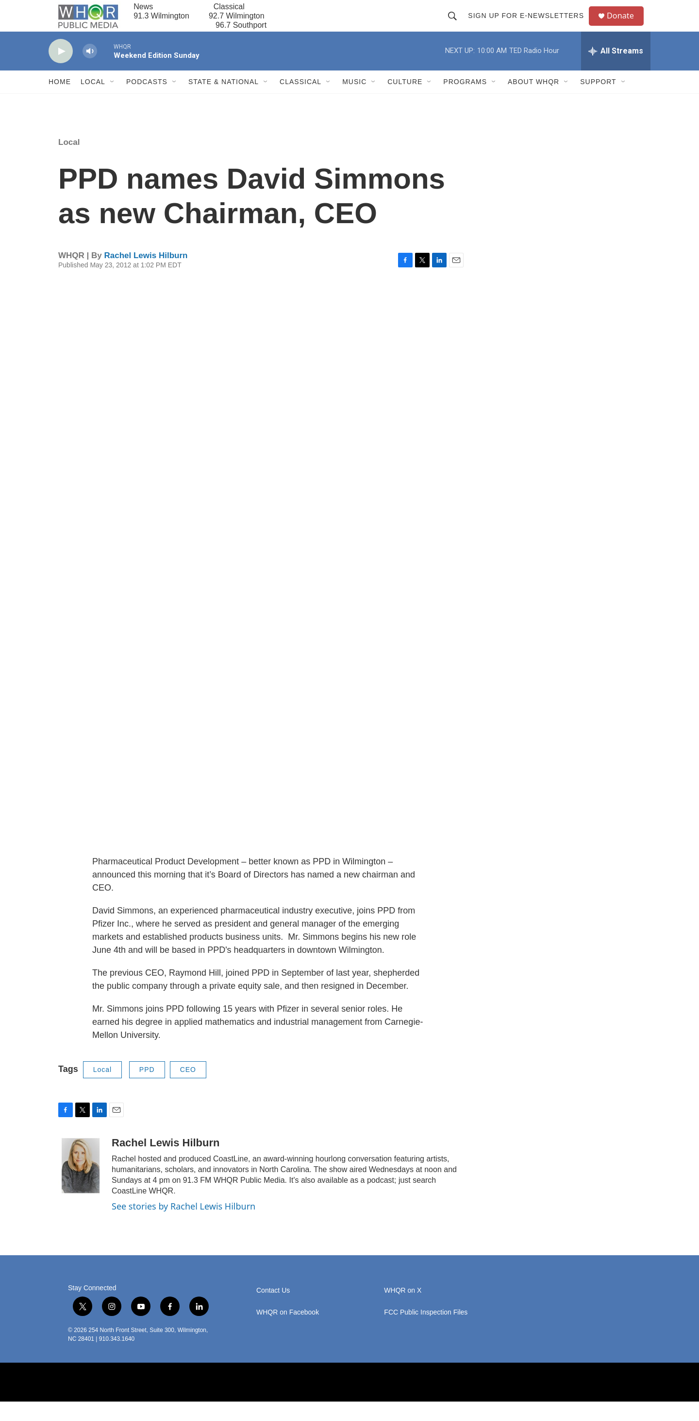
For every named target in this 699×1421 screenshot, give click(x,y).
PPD (147, 1089)
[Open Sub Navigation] (112, 101)
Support (598, 101)
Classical (300, 101)
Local (93, 101)
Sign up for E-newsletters (530, 25)
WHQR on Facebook (287, 1331)
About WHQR (533, 101)
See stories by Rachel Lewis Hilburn (183, 1225)
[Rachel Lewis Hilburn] (80, 1185)
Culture (404, 101)
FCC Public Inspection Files (425, 1331)
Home (60, 101)
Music (354, 101)
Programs (465, 101)
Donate (626, 25)
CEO (188, 1089)
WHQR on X (402, 1309)
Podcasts (146, 101)
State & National (223, 101)
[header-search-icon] (456, 25)
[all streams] (615, 70)
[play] (60, 70)
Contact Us (273, 1309)
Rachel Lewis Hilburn (145, 275)
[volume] (90, 71)
